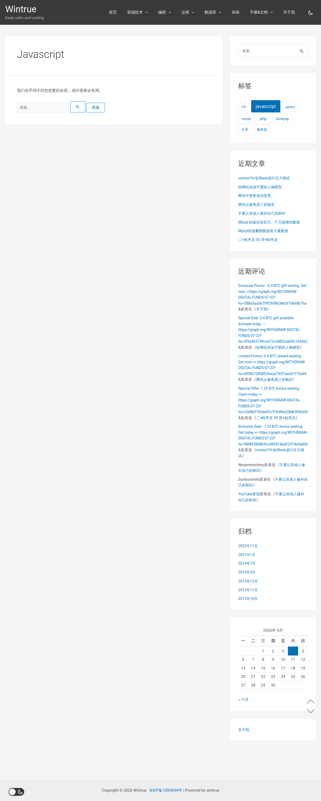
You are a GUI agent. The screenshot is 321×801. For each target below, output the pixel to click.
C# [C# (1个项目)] (244, 107)
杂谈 (242, 12)
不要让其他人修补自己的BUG (263, 214)
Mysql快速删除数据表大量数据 (265, 231)
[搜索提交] (83, 106)
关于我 (290, 12)
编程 (178, 12)
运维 (199, 12)
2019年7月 (247, 593)
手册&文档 (265, 12)
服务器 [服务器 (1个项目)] (262, 130)
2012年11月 (248, 619)
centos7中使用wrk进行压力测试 (266, 178)
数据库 (222, 12)
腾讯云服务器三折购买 (257, 205)
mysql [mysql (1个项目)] (246, 119)
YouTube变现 (249, 524)
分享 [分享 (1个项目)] (245, 130)
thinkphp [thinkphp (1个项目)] (282, 119)
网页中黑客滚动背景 (255, 196)
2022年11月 (248, 575)
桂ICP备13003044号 (165, 790)
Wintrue (20, 9)
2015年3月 (247, 602)
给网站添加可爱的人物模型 (261, 187)
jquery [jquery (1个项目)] (290, 107)
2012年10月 (248, 628)
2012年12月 (248, 611)
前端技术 (154, 12)
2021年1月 (247, 584)
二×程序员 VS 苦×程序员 (259, 240)
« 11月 (243, 729)
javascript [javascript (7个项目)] (266, 107)
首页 (132, 12)
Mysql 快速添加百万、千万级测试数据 (271, 222)
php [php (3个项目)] (263, 119)
